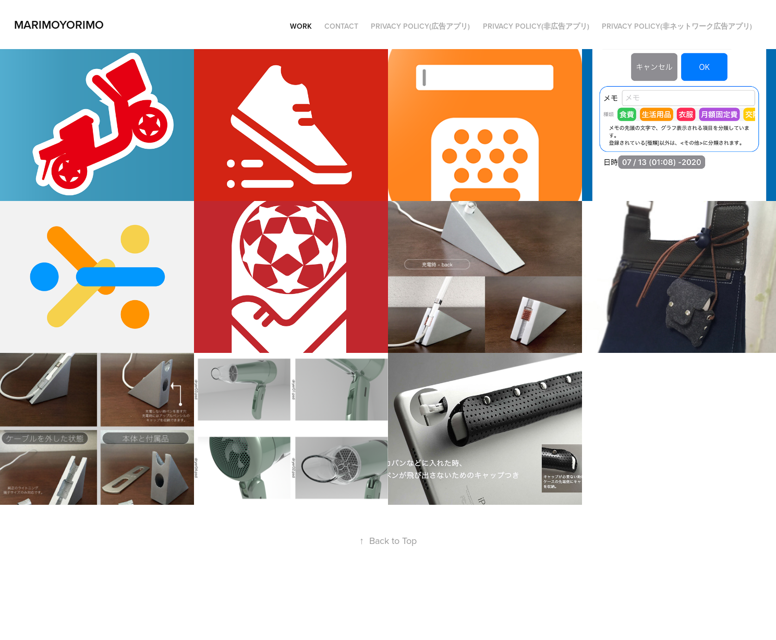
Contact (341, 26)
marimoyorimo (59, 24)
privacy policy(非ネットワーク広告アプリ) (677, 26)
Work (301, 26)
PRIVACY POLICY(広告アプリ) (420, 26)
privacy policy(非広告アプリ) (536, 26)
